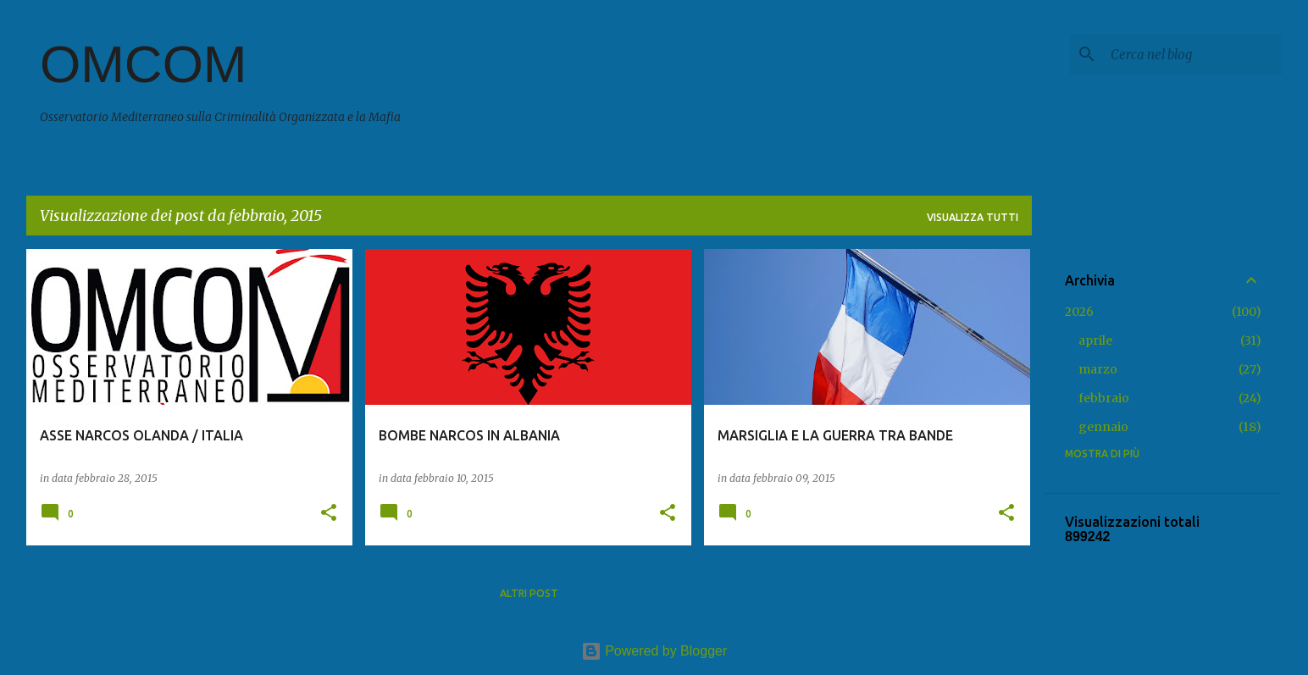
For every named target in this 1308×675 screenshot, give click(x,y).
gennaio (1103, 426)
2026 (1079, 311)
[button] (329, 513)
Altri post (529, 593)
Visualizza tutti (972, 217)
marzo (1097, 369)
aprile (1095, 340)
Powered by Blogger (654, 651)
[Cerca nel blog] (1193, 54)
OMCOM (143, 64)
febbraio (1103, 398)
